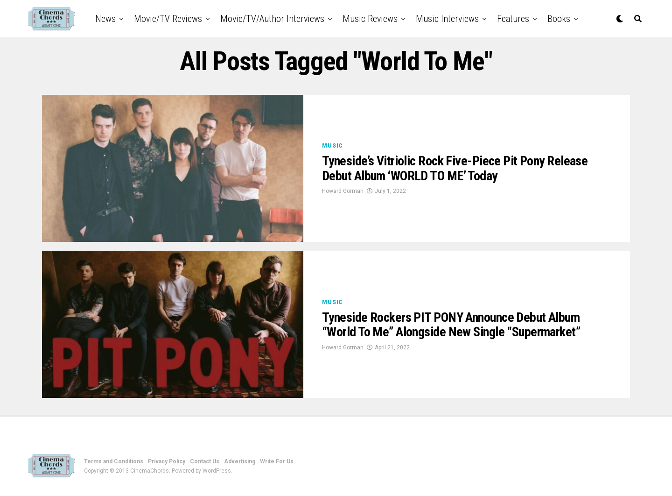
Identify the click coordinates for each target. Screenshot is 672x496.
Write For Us (277, 461)
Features (513, 18)
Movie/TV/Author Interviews (272, 18)
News (105, 18)
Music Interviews (447, 18)
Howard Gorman (343, 191)
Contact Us (204, 461)
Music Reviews (370, 18)
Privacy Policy (166, 461)
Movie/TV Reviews (168, 18)
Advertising (239, 461)
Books (558, 18)
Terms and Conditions (113, 461)
